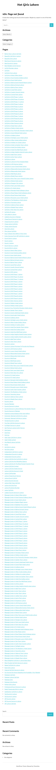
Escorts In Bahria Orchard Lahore (14, 260)
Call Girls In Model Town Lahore (13, 176)
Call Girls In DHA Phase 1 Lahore (14, 97)
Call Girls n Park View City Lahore (14, 210)
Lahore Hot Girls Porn (11, 485)
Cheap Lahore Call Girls (11, 224)
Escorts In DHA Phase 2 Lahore (13, 282)
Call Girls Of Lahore (10, 212)
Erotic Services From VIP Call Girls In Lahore (17, 236)
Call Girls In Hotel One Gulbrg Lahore (15, 147)
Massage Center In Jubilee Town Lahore (16, 596)
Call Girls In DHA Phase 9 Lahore (14, 121)
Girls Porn (7, 433)
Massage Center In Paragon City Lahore (16, 620)
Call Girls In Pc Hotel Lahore (12, 188)
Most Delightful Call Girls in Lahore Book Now (18, 660)
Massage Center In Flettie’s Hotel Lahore (16, 555)
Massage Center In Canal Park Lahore (15, 514)
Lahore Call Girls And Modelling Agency (16, 461)
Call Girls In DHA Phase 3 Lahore (14, 107)
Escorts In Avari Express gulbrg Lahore (15, 253)
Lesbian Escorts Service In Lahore (14, 493)
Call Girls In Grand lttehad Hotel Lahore (16, 133)
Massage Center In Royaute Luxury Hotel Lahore (18, 639)
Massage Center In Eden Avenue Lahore (16, 548)
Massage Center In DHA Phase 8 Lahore (16, 543)
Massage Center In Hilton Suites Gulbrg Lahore (18, 572)
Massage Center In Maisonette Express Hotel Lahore (19, 608)
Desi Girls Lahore (9, 229)
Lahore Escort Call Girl (11, 478)
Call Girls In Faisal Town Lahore (13, 126)
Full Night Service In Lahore (12, 425)
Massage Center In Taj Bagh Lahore (14, 646)
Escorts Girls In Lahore (11, 248)
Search (4, 711)
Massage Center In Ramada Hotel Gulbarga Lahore (19, 629)
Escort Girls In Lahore (11, 238)
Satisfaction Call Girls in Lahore (13, 692)
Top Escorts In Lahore (11, 694)
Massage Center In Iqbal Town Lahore (15, 589)
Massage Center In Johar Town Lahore (15, 593)
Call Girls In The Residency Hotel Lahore (16, 200)
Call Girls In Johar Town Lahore (13, 157)
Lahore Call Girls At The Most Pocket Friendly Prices (19, 464)
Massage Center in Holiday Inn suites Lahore (17, 574)
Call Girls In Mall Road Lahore (13, 174)
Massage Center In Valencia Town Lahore (16, 653)
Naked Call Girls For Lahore (12, 665)
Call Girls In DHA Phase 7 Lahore (14, 116)
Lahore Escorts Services (11, 481)
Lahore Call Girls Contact (11, 466)
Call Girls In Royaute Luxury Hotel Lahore (16, 198)
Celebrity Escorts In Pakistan (13, 217)
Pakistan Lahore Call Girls (12, 677)
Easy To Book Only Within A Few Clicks (16, 234)
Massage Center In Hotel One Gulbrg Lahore (17, 579)
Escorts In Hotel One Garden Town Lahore (16, 327)
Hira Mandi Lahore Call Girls (12, 442)
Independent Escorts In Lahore (13, 454)
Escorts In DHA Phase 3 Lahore (13, 284)
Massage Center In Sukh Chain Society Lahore (18, 644)
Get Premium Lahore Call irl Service (15, 428)
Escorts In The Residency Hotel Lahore (16, 392)
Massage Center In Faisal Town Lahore (15, 550)
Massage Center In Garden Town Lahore (16, 560)
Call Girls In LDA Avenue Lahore (14, 164)
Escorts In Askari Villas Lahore (13, 250)
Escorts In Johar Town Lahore (13, 342)
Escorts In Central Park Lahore (13, 270)
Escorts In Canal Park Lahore (13, 265)
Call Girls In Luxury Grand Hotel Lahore (16, 166)
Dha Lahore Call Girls (10, 231)
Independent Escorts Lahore (13, 457)
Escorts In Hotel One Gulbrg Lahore (15, 330)
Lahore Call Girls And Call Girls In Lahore (16, 459)
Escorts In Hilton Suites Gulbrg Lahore (15, 322)
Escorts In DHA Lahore (11, 272)
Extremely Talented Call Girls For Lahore (16, 416)
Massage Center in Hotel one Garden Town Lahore (19, 577)
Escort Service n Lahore (11, 246)
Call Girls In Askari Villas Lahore (13, 75)
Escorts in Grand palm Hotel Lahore (15, 315)
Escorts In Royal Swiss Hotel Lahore (15, 385)
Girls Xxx (7, 435)
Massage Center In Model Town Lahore (16, 612)
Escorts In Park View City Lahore (14, 373)
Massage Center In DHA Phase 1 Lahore (16, 521)
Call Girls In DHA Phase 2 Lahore (14, 104)
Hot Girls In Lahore (10, 447)
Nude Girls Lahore (10, 668)
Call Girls (7, 71)
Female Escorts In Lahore (12, 421)
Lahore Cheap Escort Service (13, 476)
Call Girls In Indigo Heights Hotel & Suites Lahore (18, 152)
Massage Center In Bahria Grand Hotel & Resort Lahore (20, 507)
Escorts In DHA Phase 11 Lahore (14, 279)
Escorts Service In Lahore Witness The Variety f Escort (20, 409)
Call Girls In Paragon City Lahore (14, 183)
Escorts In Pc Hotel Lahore (12, 375)
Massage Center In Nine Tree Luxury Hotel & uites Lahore (21, 615)
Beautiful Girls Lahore (11, 59)
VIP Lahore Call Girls (10, 704)
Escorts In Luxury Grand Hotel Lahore (15, 351)
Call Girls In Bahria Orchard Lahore (14, 85)
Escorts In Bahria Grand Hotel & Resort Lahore (18, 258)
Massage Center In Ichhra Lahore (14, 584)
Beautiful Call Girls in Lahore (13, 56)
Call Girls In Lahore (10, 159)
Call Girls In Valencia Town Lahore (14, 205)
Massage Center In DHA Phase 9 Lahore (16, 545)
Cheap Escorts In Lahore (11, 222)
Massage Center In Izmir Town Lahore (15, 591)
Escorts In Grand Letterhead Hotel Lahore (16, 313)
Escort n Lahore (9, 243)
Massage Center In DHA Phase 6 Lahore (16, 538)
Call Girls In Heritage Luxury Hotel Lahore (16, 138)
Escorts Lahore (9, 401)
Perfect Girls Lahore (10, 684)
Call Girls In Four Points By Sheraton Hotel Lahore (19, 131)
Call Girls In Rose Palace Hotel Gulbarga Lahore (18, 193)
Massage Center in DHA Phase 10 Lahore (16, 524)
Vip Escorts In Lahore (11, 696)
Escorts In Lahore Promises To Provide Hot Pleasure (19, 346)
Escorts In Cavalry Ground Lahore (14, 267)
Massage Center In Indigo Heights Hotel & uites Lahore (20, 586)
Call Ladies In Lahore (10, 214)
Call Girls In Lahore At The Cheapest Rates (16, 162)
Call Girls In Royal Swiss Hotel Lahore (15, 195)
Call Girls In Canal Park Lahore (13, 90)
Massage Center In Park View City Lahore (16, 625)
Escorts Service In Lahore (12, 406)
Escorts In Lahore (9, 344)
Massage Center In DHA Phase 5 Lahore (16, 536)
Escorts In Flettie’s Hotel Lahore (14, 303)
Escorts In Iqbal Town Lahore (13, 339)
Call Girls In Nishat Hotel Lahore (14, 181)
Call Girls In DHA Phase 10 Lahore (14, 99)
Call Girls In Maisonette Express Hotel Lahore (17, 169)
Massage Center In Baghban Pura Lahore (16, 505)
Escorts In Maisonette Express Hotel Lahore (17, 353)
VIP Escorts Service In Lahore (13, 701)
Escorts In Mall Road (10, 358)
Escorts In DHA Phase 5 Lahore (13, 289)
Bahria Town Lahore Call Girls (13, 54)
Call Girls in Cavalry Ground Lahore (14, 92)
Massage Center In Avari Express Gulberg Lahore (18, 497)
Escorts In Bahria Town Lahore (13, 262)
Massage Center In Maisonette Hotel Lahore (17, 610)
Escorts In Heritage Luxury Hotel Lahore (16, 320)
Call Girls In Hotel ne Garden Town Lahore (16, 145)
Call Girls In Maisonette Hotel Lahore (15, 171)
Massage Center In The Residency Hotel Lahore (18, 649)
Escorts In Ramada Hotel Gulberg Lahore (16, 380)
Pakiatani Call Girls (10, 675)
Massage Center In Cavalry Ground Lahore (17, 517)
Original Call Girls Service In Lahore (14, 670)
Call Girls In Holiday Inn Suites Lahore (15, 142)
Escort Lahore (9, 241)
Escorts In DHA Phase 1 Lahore (13, 274)
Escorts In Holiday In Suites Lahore (14, 325)
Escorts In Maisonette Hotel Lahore (15, 356)
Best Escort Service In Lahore (13, 61)
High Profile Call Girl (10, 440)
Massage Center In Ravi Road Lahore (15, 632)
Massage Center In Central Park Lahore (16, 519)
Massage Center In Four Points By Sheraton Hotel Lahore (21, 557)
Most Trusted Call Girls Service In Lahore (16, 663)
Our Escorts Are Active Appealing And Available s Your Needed (22, 672)
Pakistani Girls (9, 680)
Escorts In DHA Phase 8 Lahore (13, 296)
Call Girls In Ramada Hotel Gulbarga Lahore (17, 190)
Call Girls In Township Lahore (13, 202)
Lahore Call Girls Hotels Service (13, 469)
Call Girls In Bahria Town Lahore (14, 87)
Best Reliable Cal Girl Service (13, 66)
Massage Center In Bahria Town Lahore (16, 512)
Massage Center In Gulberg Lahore (14, 567)
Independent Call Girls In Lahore (14, 452)
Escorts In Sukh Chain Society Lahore (15, 390)
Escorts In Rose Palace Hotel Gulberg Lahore (17, 382)
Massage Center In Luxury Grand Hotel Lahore (18, 605)
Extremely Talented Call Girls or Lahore (15, 418)
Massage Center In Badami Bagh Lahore (16, 502)
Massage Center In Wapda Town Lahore (16, 658)
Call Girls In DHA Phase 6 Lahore (14, 114)
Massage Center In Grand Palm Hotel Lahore (17, 565)
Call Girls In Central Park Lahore (13, 94)
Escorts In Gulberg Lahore (12, 318)
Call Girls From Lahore (11, 73)
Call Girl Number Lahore (11, 68)
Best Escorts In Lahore (11, 63)
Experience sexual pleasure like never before (17, 413)
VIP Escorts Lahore (10, 699)
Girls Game (8, 430)
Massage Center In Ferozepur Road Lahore (17, 553)
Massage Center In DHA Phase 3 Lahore (16, 531)
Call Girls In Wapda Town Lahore (14, 207)
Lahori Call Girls (9, 490)
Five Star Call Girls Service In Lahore (15, 423)
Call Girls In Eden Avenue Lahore (14, 123)
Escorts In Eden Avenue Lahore (13, 301)
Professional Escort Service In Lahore (15, 687)
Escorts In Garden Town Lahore (13, 310)
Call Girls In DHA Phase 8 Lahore (14, 118)
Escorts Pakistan (9, 404)
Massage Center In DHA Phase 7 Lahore (16, 541)
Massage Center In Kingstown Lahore (15, 601)
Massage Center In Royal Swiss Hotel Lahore (17, 636)
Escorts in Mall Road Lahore (13, 361)
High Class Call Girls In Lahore (13, 437)
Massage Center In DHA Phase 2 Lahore (16, 529)
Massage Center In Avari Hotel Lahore (15, 500)
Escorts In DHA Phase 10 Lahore (14, 277)
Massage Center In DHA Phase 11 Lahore (16, 526)
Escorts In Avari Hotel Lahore (13, 255)
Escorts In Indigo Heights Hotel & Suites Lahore (18, 334)
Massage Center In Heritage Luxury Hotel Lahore (18, 569)
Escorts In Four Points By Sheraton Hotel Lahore (18, 308)
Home (6, 445)
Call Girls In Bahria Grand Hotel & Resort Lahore (18, 83)
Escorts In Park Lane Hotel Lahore (14, 370)
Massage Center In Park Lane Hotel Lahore (17, 622)
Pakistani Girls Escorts (11, 682)
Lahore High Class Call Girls (12, 483)
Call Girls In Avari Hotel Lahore (13, 80)
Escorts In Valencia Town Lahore (14, 397)
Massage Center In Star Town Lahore (15, 641)
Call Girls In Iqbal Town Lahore (13, 154)
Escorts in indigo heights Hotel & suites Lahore (18, 337)
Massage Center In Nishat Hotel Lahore (16, 617)
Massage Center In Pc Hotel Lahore (15, 627)
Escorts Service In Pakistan (12, 411)
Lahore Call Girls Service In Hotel (14, 471)
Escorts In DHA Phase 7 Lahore (13, 294)
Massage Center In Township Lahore (15, 651)
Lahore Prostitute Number (12, 488)
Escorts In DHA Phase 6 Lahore (13, 291)
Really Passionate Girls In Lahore (14, 689)
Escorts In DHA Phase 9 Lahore (13, 298)
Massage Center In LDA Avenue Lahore (16, 603)
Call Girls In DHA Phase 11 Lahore (14, 102)
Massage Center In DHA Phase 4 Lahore (16, 533)
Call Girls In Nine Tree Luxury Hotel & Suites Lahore (19, 178)
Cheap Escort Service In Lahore (13, 219)
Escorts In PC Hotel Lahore (12, 377)
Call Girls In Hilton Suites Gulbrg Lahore (16, 140)
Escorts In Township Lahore (12, 394)
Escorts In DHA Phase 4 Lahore (13, 286)
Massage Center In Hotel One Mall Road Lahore (18, 581)
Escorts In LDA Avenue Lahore (13, 349)
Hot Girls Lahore (28, 4)
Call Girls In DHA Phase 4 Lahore (14, 109)
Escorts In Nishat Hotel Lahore (13, 368)
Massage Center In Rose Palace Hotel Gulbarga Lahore (20, 634)
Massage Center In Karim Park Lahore (15, 598)
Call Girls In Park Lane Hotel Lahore (15, 186)
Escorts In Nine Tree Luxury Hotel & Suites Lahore (19, 366)
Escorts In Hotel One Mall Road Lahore (16, 332)
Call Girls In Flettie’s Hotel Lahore (14, 128)
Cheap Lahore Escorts (11, 226)
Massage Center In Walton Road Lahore (16, 656)
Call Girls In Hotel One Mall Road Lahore (16, 150)
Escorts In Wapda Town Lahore (13, 399)
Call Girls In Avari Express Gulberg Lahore (16, 78)
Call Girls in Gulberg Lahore (12, 135)
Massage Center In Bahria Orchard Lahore (16, 509)
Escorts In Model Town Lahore (13, 363)
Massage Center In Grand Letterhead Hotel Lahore (19, 562)
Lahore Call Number (10, 473)
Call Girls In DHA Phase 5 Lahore (14, 111)
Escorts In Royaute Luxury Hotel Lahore (16, 387)
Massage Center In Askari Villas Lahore (16, 495)
